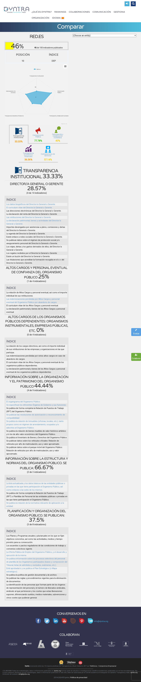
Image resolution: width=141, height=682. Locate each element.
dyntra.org (57, 671)
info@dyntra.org (24, 674)
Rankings (60, 12)
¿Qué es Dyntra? (42, 12)
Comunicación (102, 12)
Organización (40, 18)
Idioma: (58, 18)
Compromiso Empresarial (107, 666)
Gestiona (119, 12)
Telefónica (93, 666)
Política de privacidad (78, 677)
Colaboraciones (79, 12)
